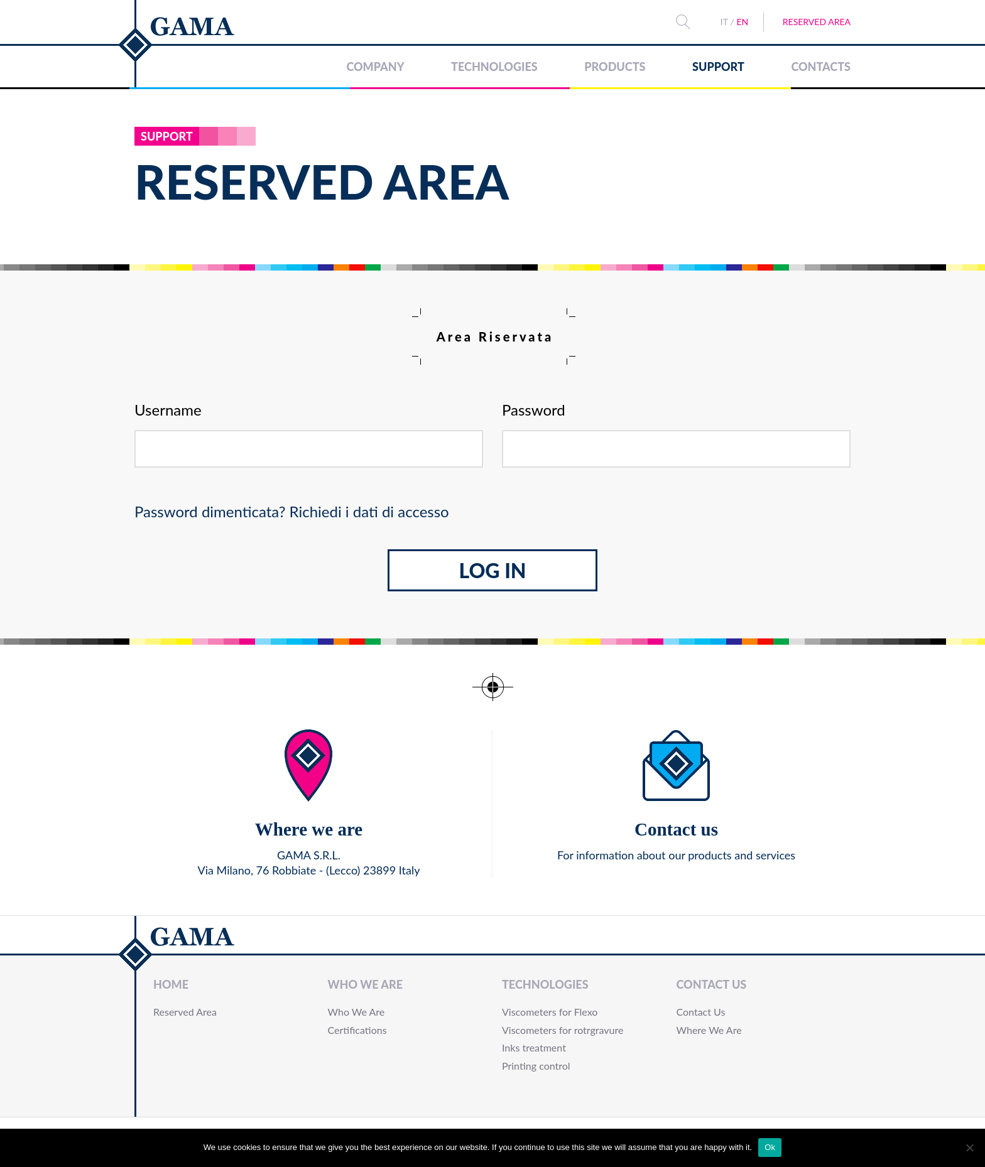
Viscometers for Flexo (549, 1012)
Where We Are (709, 1030)
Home (170, 984)
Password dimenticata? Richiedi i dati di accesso (291, 511)
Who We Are (365, 984)
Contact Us (712, 984)
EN (742, 21)
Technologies (494, 66)
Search (682, 22)
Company (375, 66)
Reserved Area (817, 21)
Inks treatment (534, 1047)
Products (614, 66)
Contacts (821, 66)
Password (533, 409)
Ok (770, 1147)
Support (718, 66)
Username (168, 409)
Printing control (536, 1066)
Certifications (357, 1030)
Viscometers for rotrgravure (562, 1030)
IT (724, 21)
